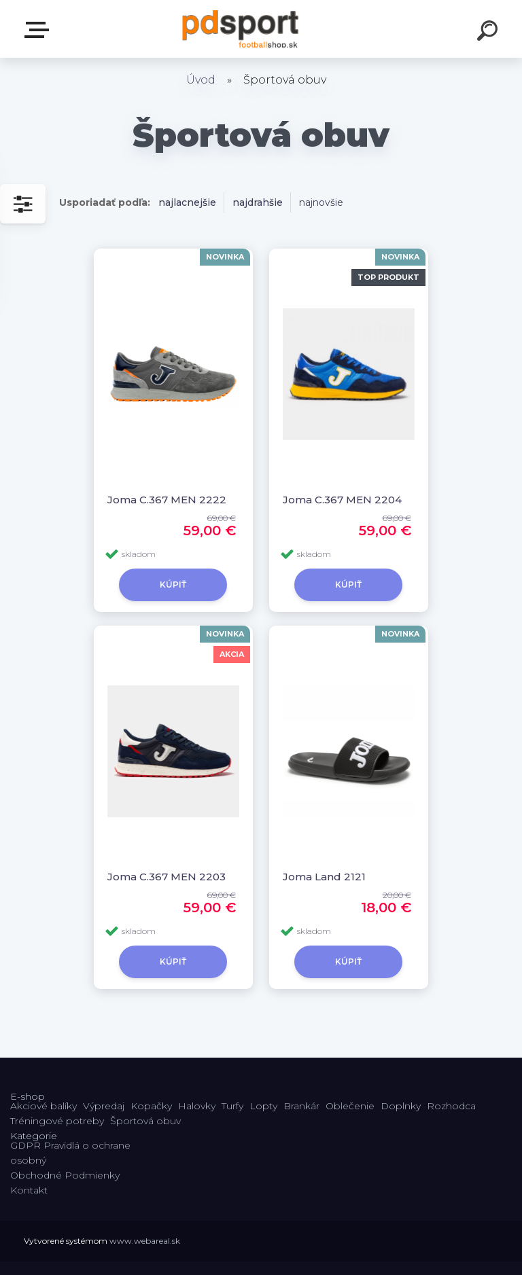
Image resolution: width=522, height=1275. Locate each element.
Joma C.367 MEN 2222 (166, 499)
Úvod (200, 79)
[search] (489, 32)
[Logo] (241, 29)
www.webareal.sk (144, 1241)
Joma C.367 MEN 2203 (166, 876)
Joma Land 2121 (324, 876)
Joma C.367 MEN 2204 (342, 499)
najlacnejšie (187, 202)
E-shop (39, 30)
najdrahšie (257, 202)
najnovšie (321, 202)
